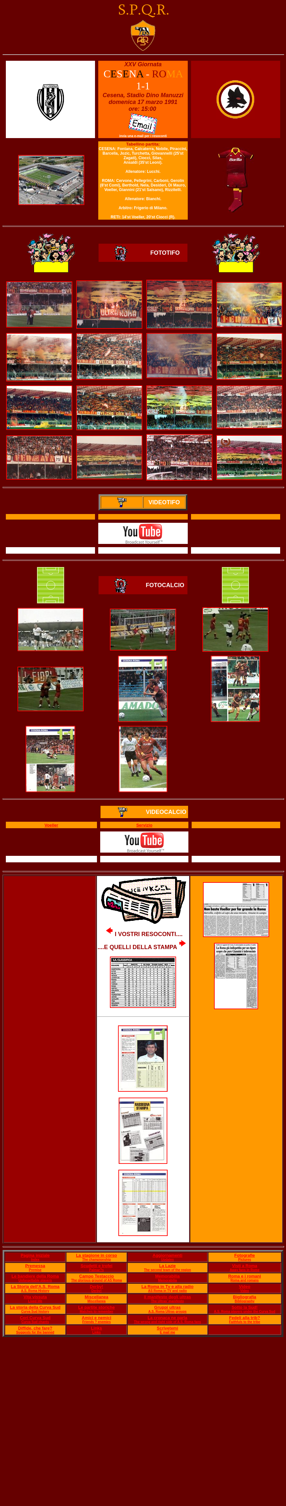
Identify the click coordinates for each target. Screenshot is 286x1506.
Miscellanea (96, 1296)
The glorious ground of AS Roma (96, 1280)
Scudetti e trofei (96, 1265)
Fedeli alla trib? (244, 1317)
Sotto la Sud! (244, 1307)
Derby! (96, 1286)
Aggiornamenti (168, 1255)
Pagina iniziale (35, 1255)
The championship (96, 1259)
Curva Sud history (35, 1311)
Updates (167, 1259)
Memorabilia (167, 1276)
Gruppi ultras (167, 1307)
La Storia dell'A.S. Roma (35, 1286)
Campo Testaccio (96, 1276)
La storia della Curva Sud (35, 1307)
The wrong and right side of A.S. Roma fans (167, 1322)
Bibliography (245, 1301)
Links (96, 1328)
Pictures (244, 1259)
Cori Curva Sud (35, 1317)
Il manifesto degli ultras (167, 1296)
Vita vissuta (35, 1296)
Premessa (35, 1265)
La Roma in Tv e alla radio (167, 1286)
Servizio (144, 825)
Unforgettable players (35, 1280)
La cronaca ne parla (167, 1317)
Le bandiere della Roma (35, 1276)
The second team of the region (167, 1270)
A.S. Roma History (35, 1291)
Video (244, 1286)
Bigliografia (244, 1296)
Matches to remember (96, 1311)
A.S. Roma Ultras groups (168, 1311)
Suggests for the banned (35, 1332)
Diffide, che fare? (35, 1328)
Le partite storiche (96, 1307)
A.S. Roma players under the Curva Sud (244, 1311)
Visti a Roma (244, 1265)
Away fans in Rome (245, 1270)
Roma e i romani (244, 1276)
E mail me (167, 1332)
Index (35, 1259)
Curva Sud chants (35, 1322)
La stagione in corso (96, 1255)
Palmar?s (96, 1270)
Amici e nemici (96, 1317)
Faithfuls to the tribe (244, 1322)
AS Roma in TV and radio (167, 1291)
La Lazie (167, 1265)
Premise (35, 1270)
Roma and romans (245, 1280)
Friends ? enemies (96, 1322)
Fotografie (244, 1255)
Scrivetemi (167, 1328)
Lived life (35, 1301)
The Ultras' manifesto (167, 1301)
